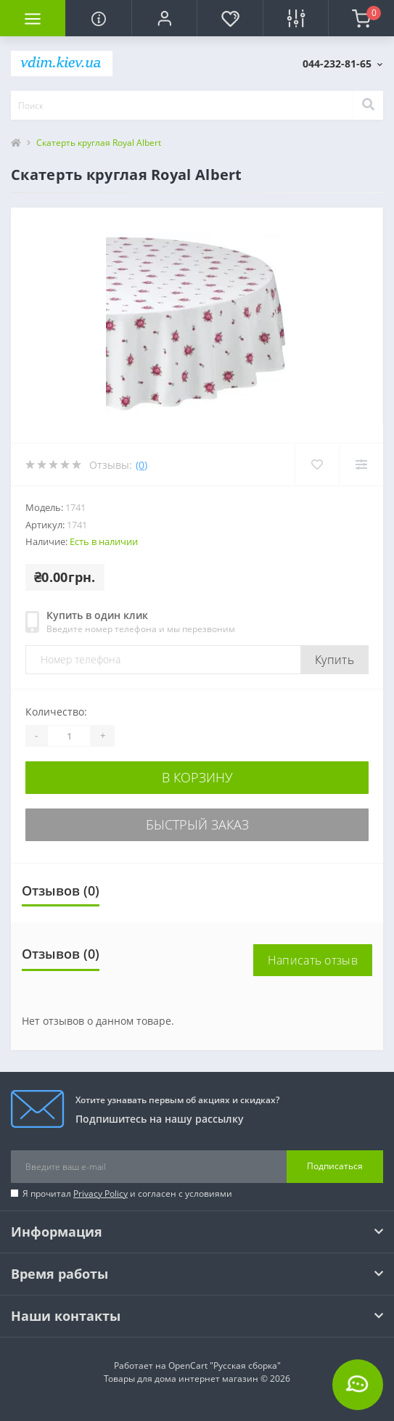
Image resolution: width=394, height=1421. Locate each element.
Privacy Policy (100, 1193)
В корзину (197, 777)
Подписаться (335, 1166)
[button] (164, 18)
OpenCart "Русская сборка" (224, 1365)
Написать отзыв (313, 960)
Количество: (56, 711)
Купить (334, 660)
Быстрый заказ (197, 824)
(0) (141, 465)
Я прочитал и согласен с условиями (127, 1193)
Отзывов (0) (60, 890)
